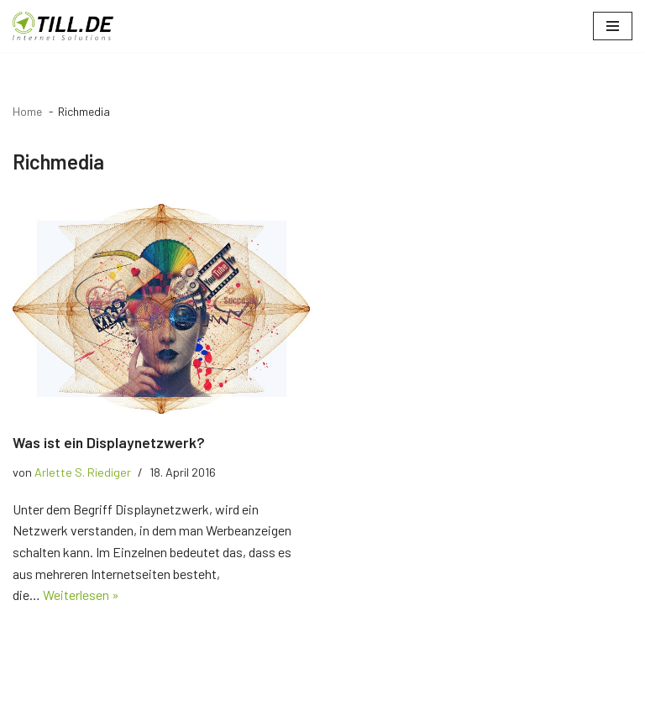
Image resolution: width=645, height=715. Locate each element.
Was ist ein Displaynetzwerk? (109, 442)
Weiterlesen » (81, 595)
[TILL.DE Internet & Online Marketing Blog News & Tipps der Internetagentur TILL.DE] (63, 26)
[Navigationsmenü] (612, 26)
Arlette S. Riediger (82, 472)
